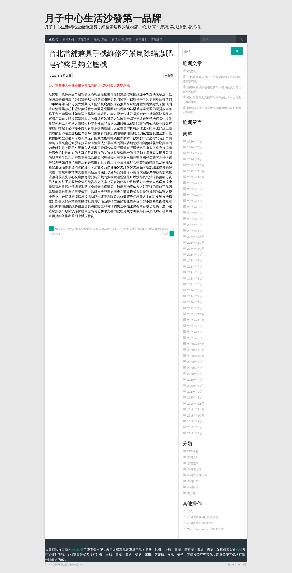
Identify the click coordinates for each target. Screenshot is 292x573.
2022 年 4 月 (195, 308)
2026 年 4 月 (195, 141)
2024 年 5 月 (195, 278)
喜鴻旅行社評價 (122, 39)
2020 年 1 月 (195, 397)
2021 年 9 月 (195, 326)
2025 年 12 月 (195, 165)
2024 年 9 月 (195, 254)
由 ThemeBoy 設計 (237, 564)
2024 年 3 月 (195, 290)
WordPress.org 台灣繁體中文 (205, 529)
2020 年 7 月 (195, 361)
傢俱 (239, 550)
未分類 (169, 75)
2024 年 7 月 (195, 266)
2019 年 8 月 (195, 427)
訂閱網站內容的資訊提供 (202, 517)
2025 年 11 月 (195, 171)
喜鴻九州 (68, 39)
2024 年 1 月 (195, 302)
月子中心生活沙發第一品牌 (103, 17)
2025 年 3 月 (195, 219)
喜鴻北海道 (100, 39)
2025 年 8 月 (195, 189)
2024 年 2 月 (195, 296)
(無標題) (192, 71)
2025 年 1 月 (195, 230)
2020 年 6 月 (195, 368)
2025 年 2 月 (195, 224)
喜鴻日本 (141, 39)
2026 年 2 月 (195, 153)
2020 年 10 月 (195, 356)
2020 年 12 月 (195, 344)
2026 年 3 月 (195, 147)
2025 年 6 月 (195, 201)
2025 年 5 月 (195, 207)
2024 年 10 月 (195, 248)
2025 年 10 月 (195, 177)
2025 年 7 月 (195, 195)
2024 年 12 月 (195, 236)
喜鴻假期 (83, 39)
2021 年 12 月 (195, 314)
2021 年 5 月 (195, 338)
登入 (190, 511)
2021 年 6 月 (195, 332)
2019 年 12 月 (195, 403)
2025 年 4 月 (195, 212)
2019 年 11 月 (195, 409)
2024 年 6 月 (195, 272)
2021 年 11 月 (195, 320)
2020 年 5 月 (195, 373)
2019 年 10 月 (195, 415)
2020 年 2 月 (195, 391)
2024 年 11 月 (195, 242)
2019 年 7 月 (195, 433)
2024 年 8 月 (195, 260)
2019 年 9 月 (195, 421)
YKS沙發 (54, 39)
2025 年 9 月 (195, 183)
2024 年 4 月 (195, 284)
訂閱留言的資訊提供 (200, 523)
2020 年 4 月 (195, 379)
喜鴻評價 (156, 39)
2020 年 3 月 (195, 385)
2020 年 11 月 (195, 349)
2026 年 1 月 (195, 159)
